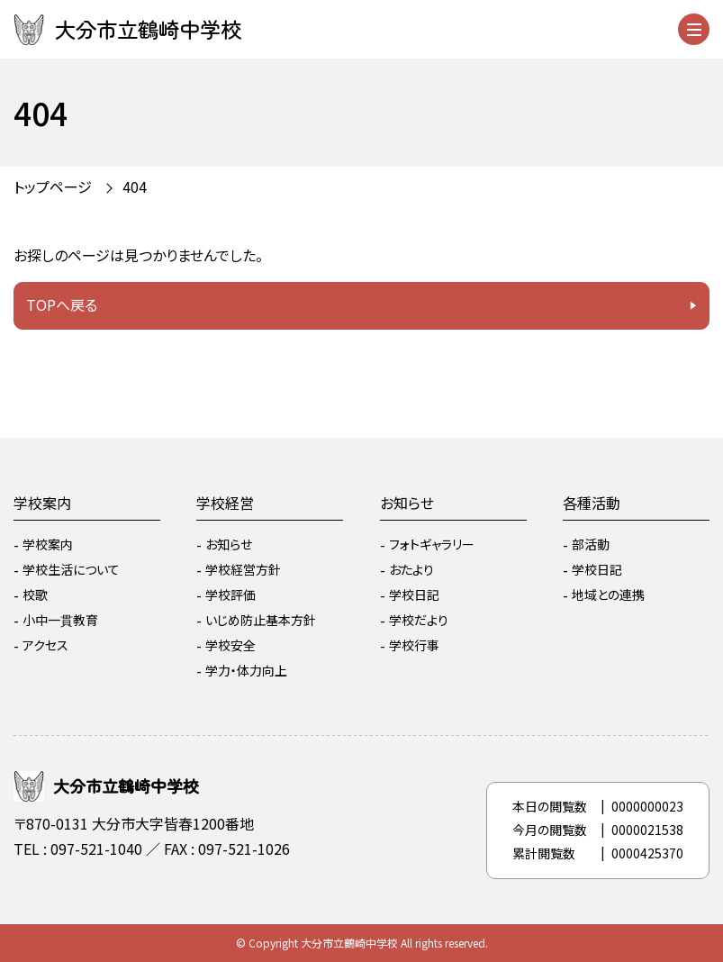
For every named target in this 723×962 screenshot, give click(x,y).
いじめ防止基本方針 (260, 620)
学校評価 (230, 594)
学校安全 (230, 645)
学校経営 (225, 502)
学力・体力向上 (246, 670)
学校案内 (42, 502)
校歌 (35, 594)
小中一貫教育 (60, 620)
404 (134, 186)
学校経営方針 (243, 569)
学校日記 (414, 594)
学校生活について (71, 569)
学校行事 (414, 645)
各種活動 (591, 502)
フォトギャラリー (431, 544)
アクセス (45, 645)
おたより (411, 569)
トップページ (53, 186)
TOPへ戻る (61, 304)
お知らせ (228, 544)
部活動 (591, 544)
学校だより (418, 620)
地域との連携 (608, 594)
